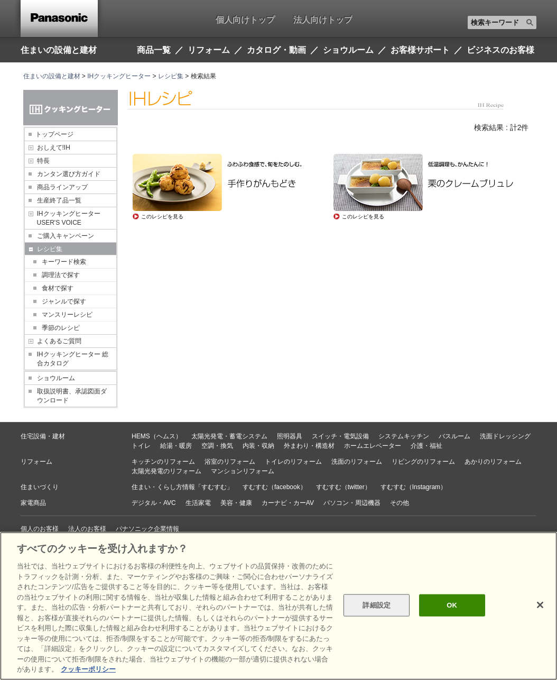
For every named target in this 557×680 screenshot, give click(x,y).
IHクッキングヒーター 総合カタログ (72, 359)
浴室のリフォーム (230, 461)
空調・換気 (217, 445)
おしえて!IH (53, 147)
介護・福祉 (426, 445)
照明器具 (289, 436)
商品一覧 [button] (154, 50)
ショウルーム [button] (348, 50)
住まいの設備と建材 (59, 50)
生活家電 (198, 503)
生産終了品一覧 (59, 200)
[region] (278, 606)
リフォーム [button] (209, 50)
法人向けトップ (322, 19)
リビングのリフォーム (423, 461)
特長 (43, 160)
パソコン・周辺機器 (351, 503)
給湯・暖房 (176, 445)
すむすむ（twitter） (343, 487)
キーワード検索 (64, 261)
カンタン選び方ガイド (68, 174)
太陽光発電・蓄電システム (229, 436)
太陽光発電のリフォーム (166, 471)
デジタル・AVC (154, 503)
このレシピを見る (162, 216)
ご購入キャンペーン (65, 236)
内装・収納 (258, 445)
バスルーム (454, 436)
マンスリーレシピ (67, 314)
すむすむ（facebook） (275, 487)
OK (452, 605)
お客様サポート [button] (420, 50)
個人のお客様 (40, 528)
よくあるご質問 (59, 341)
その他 (399, 503)
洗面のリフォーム (356, 461)
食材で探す (57, 288)
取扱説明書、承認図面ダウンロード (72, 396)
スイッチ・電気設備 (340, 436)
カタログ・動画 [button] (276, 50)
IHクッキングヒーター (119, 76)
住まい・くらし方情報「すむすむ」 (182, 487)
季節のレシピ (61, 328)
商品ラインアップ (62, 187)
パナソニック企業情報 (147, 528)
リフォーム (36, 461)
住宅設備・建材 (43, 436)
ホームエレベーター (372, 445)
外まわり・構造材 (309, 445)
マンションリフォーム (242, 471)
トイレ (141, 445)
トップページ (54, 134)
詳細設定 (377, 605)
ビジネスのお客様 (500, 50)
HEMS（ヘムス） (157, 436)
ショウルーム (56, 378)
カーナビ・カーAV (288, 503)
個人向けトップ (245, 19)
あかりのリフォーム (493, 461)
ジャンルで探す (64, 301)
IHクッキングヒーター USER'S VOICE (68, 218)
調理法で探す (61, 275)
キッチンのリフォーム (163, 461)
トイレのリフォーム (293, 461)
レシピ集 (170, 76)
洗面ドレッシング (505, 436)
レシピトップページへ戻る (170, 243)
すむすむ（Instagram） (413, 487)
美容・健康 (236, 503)
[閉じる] (540, 605)
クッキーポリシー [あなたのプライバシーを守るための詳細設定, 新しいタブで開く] (88, 669)
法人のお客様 (87, 528)
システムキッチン (403, 436)
